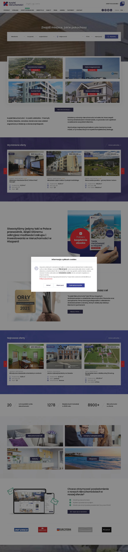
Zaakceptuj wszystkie (75, 285)
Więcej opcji (59, 285)
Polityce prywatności (46, 279)
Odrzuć (48, 285)
